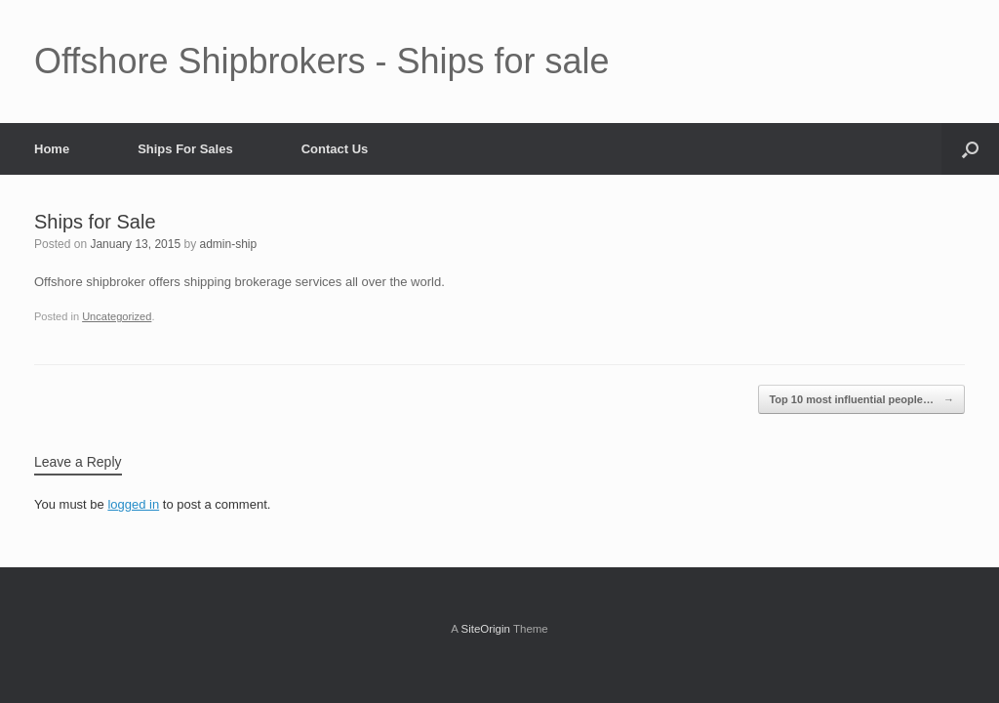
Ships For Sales (185, 149)
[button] (970, 149)
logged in (133, 504)
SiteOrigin (485, 629)
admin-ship (229, 244)
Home (51, 149)
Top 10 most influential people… (861, 400)
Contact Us (335, 149)
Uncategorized (116, 316)
